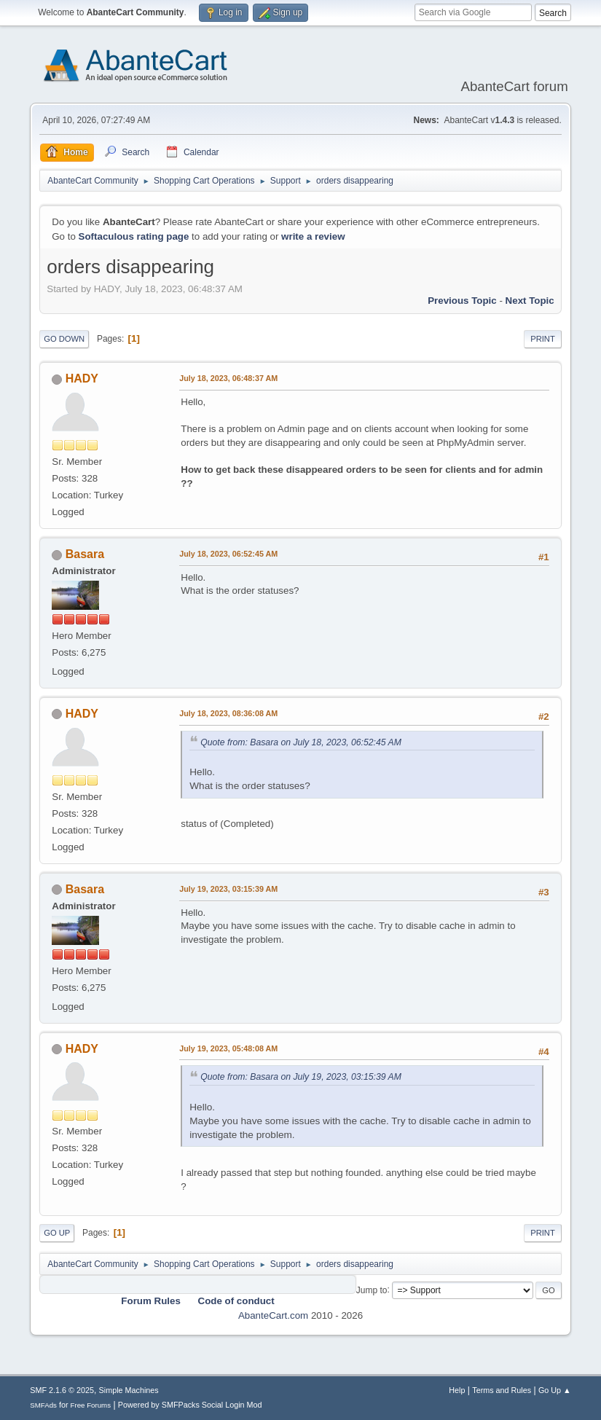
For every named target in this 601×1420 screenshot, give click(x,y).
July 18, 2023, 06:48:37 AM (228, 378)
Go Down (64, 338)
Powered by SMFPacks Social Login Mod (190, 1404)
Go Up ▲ (554, 1390)
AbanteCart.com (273, 1315)
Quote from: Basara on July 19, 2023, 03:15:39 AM (300, 1077)
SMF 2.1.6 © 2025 (62, 1390)
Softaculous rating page (134, 236)
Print (542, 338)
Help (457, 1390)
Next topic (530, 300)
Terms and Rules (501, 1390)
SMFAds (43, 1405)
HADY (82, 378)
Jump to (372, 1289)
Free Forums (91, 1405)
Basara (85, 554)
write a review (313, 236)
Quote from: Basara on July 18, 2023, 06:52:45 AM (300, 742)
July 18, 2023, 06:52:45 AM (228, 553)
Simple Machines (129, 1390)
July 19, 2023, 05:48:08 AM (228, 1048)
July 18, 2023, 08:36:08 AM (228, 713)
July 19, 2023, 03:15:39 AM (228, 888)
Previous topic (462, 300)
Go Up (57, 1232)
